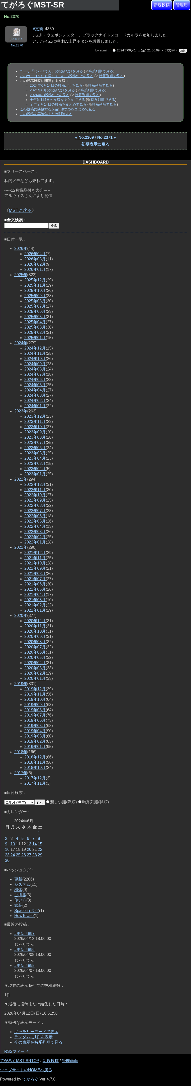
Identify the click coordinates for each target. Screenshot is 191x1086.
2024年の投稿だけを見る (49, 95)
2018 (20, 752)
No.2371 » (106, 137)
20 (29, 849)
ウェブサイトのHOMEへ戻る (26, 1070)
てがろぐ (30, 1079)
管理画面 (70, 1061)
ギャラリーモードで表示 (36, 1032)
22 (40, 849)
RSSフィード (16, 1051)
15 (40, 844)
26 (23, 855)
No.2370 (17, 45)
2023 (20, 411)
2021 (20, 547)
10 (13, 844)
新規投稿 (162, 5)
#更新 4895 (24, 965)
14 (34, 844)
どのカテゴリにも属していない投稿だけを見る (56, 76)
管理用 (182, 5)
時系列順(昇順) (93, 802)
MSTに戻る (20, 210)
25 (18, 855)
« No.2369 (84, 137)
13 (29, 844)
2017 (20, 773)
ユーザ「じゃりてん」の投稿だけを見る (51, 71)
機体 (18, 890)
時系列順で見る (100, 71)
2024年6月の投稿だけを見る (52, 90)
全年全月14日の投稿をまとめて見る (58, 104)
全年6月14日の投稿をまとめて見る (57, 100)
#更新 (38, 29)
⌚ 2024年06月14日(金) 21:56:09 (136, 50)
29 (40, 855)
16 (7, 849)
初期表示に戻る (95, 144)
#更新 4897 (24, 933)
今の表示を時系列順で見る (38, 1042)
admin (104, 50)
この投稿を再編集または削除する (46, 114)
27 (29, 855)
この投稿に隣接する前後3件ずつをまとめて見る (58, 109)
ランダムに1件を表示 (33, 1037)
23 (7, 855)
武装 (18, 905)
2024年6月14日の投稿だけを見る (56, 85)
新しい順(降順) (61, 802)
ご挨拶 (20, 895)
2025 (20, 275)
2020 (20, 615)
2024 (20, 343)
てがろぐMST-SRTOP (19, 1061)
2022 (20, 479)
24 (13, 855)
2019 (20, 684)
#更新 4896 (24, 949)
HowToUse (24, 915)
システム (22, 884)
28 (34, 855)
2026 (20, 248)
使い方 (20, 900)
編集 (182, 50)
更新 (18, 879)
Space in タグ (26, 910)
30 (7, 860)
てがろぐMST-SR (33, 4)
